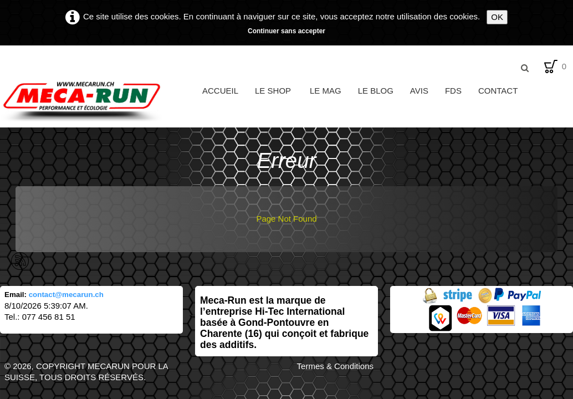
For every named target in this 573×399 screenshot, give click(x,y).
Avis (419, 90)
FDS (453, 90)
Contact (498, 90)
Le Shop (274, 90)
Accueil (220, 90)
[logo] (97, 101)
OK (497, 17)
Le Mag (325, 90)
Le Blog (375, 90)
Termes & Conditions (335, 366)
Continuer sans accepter (286, 31)
